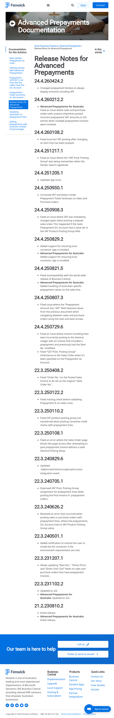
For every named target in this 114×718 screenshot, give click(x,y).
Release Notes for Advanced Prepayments (18, 105)
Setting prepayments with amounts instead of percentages (18, 125)
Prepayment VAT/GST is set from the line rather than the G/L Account (17, 82)
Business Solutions (49, 46)
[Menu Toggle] (48, 5)
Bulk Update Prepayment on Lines (17, 61)
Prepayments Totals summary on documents (17, 95)
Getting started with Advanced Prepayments (17, 70)
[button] (104, 51)
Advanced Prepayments (53, 22)
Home (36, 46)
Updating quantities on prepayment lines (18, 114)
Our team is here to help (31, 649)
